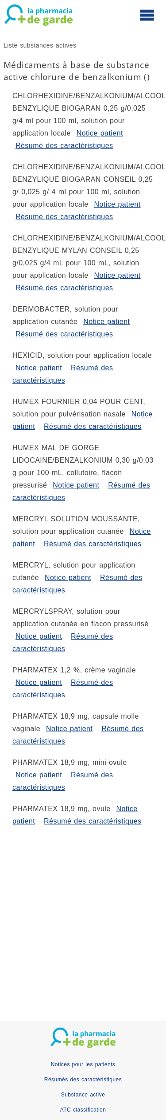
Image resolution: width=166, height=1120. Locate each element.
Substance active (83, 1095)
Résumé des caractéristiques (64, 145)
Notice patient (100, 133)
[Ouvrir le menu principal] (147, 14)
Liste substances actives (40, 45)
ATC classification (83, 1110)
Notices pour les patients (83, 1064)
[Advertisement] (83, 915)
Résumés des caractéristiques (83, 1079)
